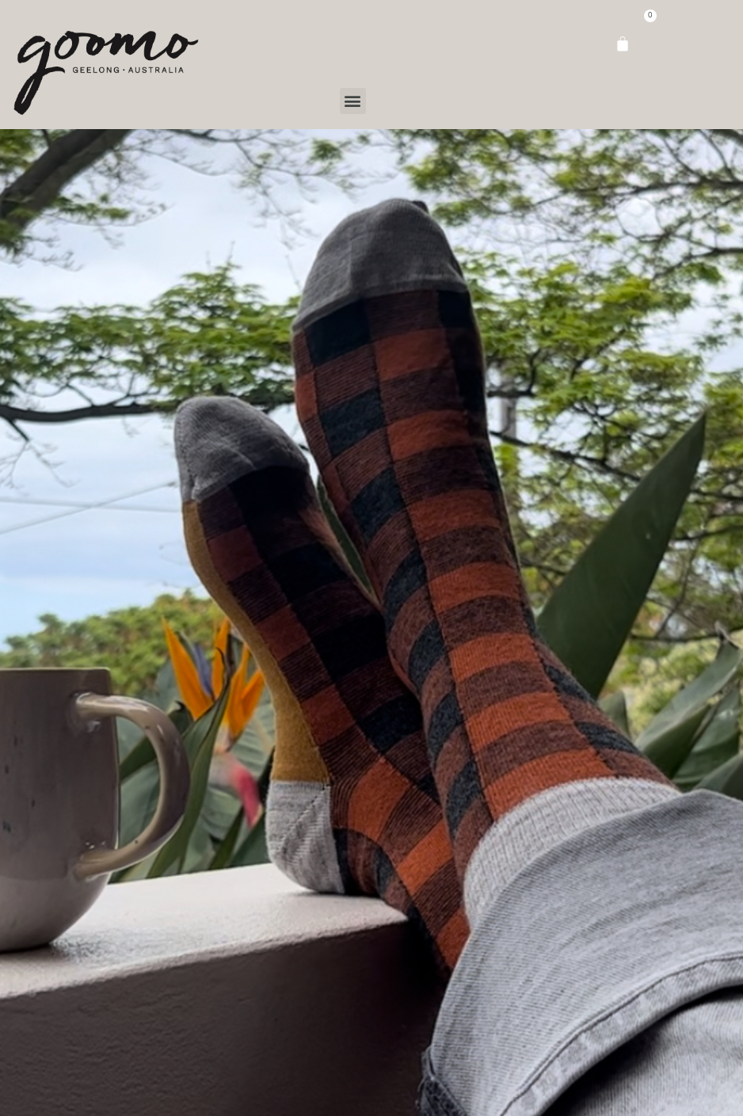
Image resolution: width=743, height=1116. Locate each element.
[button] (353, 101)
